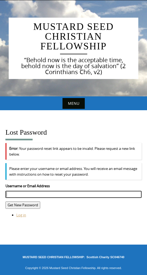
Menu (73, 103)
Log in (21, 215)
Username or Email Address (27, 186)
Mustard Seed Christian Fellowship (73, 36)
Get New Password (23, 205)
